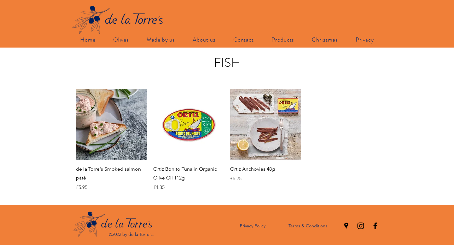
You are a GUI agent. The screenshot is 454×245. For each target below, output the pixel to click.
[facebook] (375, 225)
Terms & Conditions (307, 226)
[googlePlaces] (346, 225)
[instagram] (360, 225)
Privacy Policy (252, 226)
